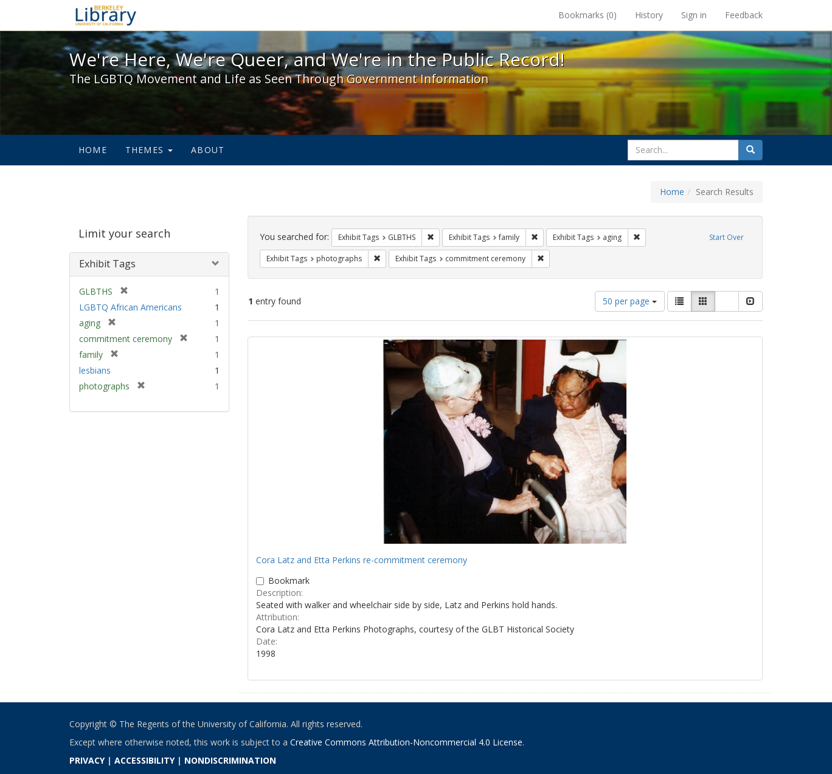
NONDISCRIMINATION (230, 760)
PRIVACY (87, 760)
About (207, 150)
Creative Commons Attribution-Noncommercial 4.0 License (406, 742)
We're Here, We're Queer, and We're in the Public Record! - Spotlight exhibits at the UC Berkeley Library (105, 15)
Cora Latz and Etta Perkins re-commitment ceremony (361, 560)
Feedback (744, 15)
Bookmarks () (587, 15)
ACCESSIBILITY (144, 760)
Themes (149, 150)
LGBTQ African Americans (130, 307)
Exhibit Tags (107, 263)
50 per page (630, 301)
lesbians (95, 370)
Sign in (694, 15)
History (649, 15)
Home (92, 150)
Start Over (726, 237)
